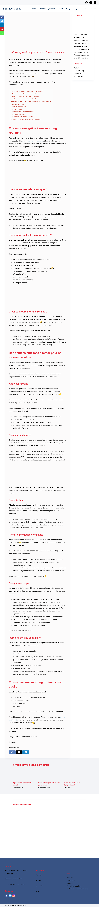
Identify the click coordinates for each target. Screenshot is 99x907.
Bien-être (78, 71)
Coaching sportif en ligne (15, 884)
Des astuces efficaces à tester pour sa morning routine (30, 101)
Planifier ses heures (19, 106)
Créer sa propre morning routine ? (24, 99)
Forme (76, 74)
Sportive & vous (12, 8)
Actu (61, 9)
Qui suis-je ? (81, 9)
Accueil (33, 9)
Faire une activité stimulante (22, 117)
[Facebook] (86, 2)
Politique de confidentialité (77, 889)
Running (77, 76)
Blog (69, 9)
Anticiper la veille (18, 104)
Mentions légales (74, 886)
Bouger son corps (18, 114)
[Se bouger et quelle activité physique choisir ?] (75, 774)
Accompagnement (47, 9)
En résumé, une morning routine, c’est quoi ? (26, 119)
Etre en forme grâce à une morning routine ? (26, 91)
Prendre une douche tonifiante (23, 112)
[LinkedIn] (25, 752)
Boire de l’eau (17, 109)
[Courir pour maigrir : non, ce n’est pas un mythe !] (49, 774)
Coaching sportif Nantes (14, 879)
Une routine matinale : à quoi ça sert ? (25, 96)
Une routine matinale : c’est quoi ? (24, 94)
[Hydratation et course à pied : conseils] (24, 774)
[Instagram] (90, 2)
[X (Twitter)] (95, 2)
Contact (93, 9)
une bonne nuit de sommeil (32, 141)
